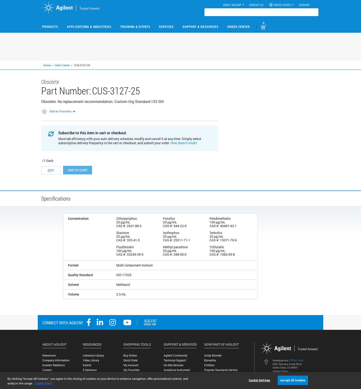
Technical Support (175, 360)
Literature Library (93, 355)
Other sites (296, 360)
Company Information (56, 360)
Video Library (91, 360)
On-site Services (173, 365)
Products (50, 26)
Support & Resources (200, 26)
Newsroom (49, 355)
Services (166, 26)
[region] (180, 380)
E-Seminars (90, 370)
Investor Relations (53, 365)
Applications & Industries (89, 26)
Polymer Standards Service (220, 370)
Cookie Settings (259, 380)
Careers (47, 370)
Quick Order (130, 360)
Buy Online (130, 355)
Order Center (238, 26)
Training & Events (135, 26)
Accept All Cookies (292, 380)
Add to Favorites (60, 111)
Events (87, 365)
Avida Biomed (212, 355)
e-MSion (209, 365)
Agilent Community (175, 355)
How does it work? (184, 143)
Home (47, 65)
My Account (130, 365)
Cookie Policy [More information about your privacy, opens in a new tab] (43, 383)
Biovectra (210, 360)
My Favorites (131, 370)
